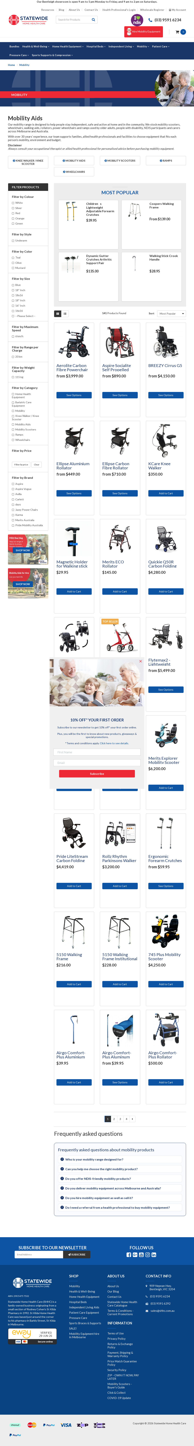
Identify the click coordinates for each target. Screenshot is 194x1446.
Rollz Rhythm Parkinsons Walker (119, 858)
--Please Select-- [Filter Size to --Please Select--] (25, 316)
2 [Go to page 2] (114, 1119)
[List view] (65, 313)
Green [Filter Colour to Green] (19, 223)
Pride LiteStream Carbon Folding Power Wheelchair (73, 860)
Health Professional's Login (119, 10)
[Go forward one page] (132, 1119)
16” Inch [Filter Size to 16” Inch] (20, 305)
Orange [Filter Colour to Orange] (19, 218)
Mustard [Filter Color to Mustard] (20, 267)
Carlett (19, 499)
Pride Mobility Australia (29, 525)
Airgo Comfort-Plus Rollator (162, 1054)
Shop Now (23, 550)
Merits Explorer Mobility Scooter (163, 760)
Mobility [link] (74, 1286)
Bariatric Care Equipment (21, 404)
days (18, 504)
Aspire (19, 483)
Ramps (19, 434)
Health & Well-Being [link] (82, 1291)
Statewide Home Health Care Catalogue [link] (122, 1303)
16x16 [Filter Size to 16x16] (19, 310)
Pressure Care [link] (78, 1318)
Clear (36, 464)
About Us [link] (113, 1286)
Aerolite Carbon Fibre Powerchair (72, 367)
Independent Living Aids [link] (84, 1307)
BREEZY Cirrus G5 (165, 365)
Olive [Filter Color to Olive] (18, 262)
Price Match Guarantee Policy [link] (122, 1363)
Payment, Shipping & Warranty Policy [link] (120, 1354)
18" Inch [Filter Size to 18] (20, 300)
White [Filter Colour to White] (19, 202)
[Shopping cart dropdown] (181, 31)
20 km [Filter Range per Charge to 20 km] (18, 356)
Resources (47, 10)
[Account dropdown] (177, 10)
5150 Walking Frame (69, 956)
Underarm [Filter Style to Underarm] (21, 240)
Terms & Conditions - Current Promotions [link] (120, 1312)
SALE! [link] (73, 1328)
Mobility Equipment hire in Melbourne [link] (84, 1335)
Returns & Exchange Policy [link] (120, 1345)
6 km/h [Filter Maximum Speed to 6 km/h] (19, 336)
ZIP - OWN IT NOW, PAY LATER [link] (123, 1377)
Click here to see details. (114, 743)
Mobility (20, 410)
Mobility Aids (23, 424)
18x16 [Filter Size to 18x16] (19, 295)
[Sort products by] (171, 313)
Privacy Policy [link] (116, 1338)
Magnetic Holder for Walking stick (72, 563)
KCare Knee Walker (159, 465)
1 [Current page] (108, 1119)
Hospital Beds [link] (78, 1302)
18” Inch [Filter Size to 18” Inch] (20, 290)
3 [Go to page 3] (120, 1119)
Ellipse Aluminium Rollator (72, 465)
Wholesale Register (152, 10)
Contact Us (91, 10)
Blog (61, 10)
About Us (74, 10)
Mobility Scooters (25, 429)
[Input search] (73, 19)
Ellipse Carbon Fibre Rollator (115, 465)
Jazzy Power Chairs (26, 509)
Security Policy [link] (116, 1370)
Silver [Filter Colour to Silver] (18, 208)
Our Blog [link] (113, 1291)
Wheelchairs (22, 439)
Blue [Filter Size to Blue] (18, 284)
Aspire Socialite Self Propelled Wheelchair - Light (119, 369)
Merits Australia (24, 520)
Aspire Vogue (23, 488)
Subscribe (76, 1254)
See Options (73, 395)
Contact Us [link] (114, 1296)
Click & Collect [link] (116, 1392)
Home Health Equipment (21, 395)
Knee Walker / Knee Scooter (25, 417)
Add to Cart (166, 493)
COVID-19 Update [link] (119, 1398)
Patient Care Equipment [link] (84, 1312)
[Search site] (94, 19)
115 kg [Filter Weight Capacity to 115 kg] (19, 377)
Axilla (18, 494)
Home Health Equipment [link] (84, 1296)
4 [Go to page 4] (126, 1119)
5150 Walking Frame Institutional (119, 956)
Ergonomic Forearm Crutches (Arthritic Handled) (165, 860)
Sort (151, 313)
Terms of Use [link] (115, 1333)
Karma (19, 514)
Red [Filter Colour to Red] (17, 213)
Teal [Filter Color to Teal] (17, 257)
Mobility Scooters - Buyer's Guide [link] (119, 1385)
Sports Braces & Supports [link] (85, 1323)
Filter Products (25, 187)
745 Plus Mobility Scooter (164, 956)
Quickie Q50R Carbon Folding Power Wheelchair (165, 566)
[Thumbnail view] (57, 313)
